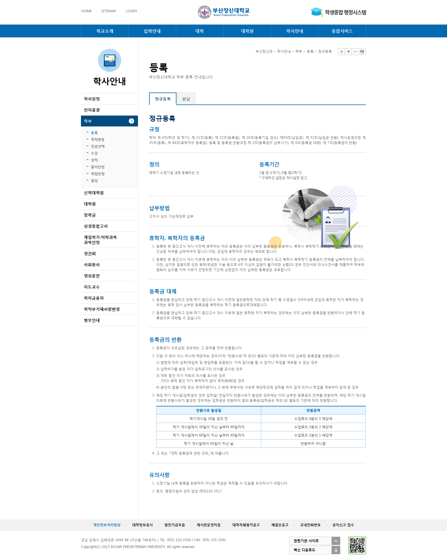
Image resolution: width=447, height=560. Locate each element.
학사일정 (92, 98)
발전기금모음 (174, 525)
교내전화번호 (310, 525)
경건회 (90, 253)
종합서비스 (342, 31)
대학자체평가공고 (246, 525)
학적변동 (98, 139)
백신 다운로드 (304, 550)
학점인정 (98, 174)
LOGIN (131, 11)
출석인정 (98, 167)
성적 (94, 160)
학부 (88, 121)
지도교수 (92, 286)
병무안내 (92, 320)
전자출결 (92, 109)
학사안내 (294, 31)
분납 (186, 98)
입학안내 (152, 31)
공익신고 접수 (343, 525)
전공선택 (98, 146)
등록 (94, 132)
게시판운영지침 (209, 525)
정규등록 (163, 98)
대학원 (247, 31)
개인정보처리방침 (107, 525)
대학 (199, 31)
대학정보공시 (142, 525)
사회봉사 (92, 264)
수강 (94, 153)
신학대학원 (94, 192)
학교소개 (104, 31)
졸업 (94, 180)
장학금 (90, 214)
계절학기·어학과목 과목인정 (100, 239)
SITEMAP (108, 11)
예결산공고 (279, 525)
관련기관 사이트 (306, 541)
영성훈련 (92, 275)
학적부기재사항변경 (102, 309)
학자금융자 (94, 298)
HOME (86, 11)
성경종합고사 (96, 226)
